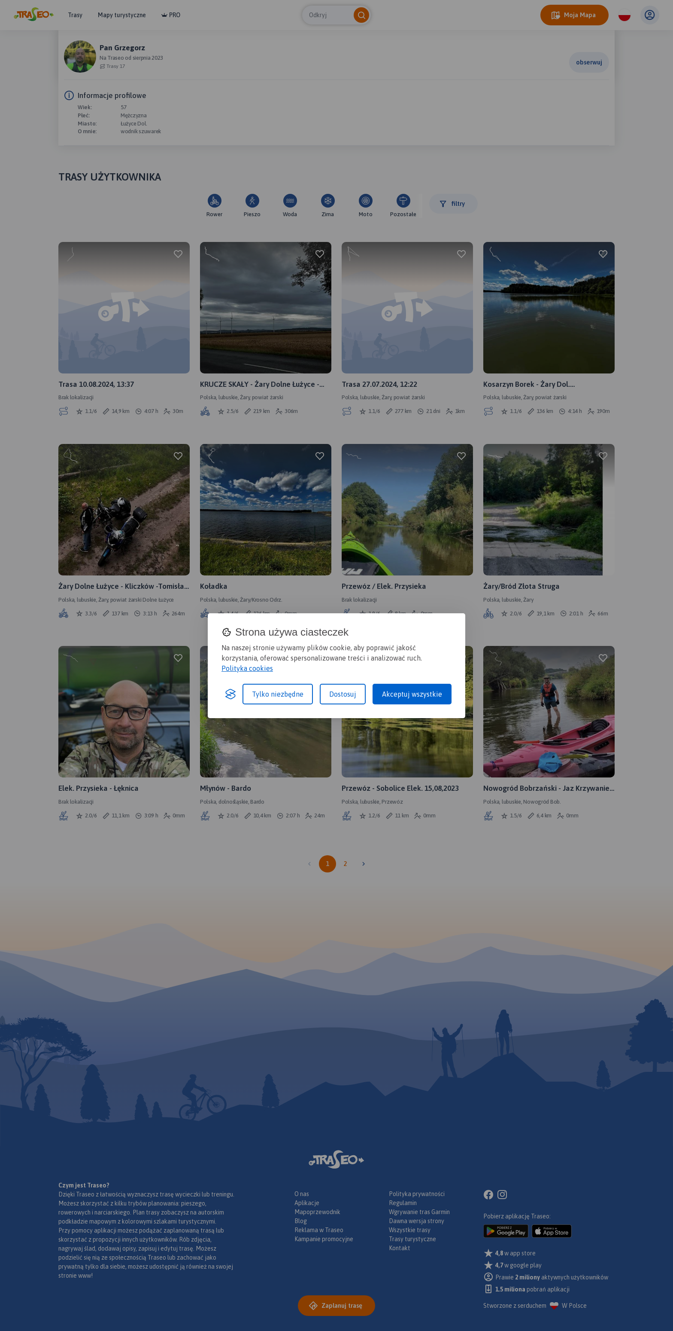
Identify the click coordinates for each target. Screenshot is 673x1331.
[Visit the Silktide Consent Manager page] (230, 694)
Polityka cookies (247, 668)
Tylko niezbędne (277, 694)
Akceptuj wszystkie (412, 694)
